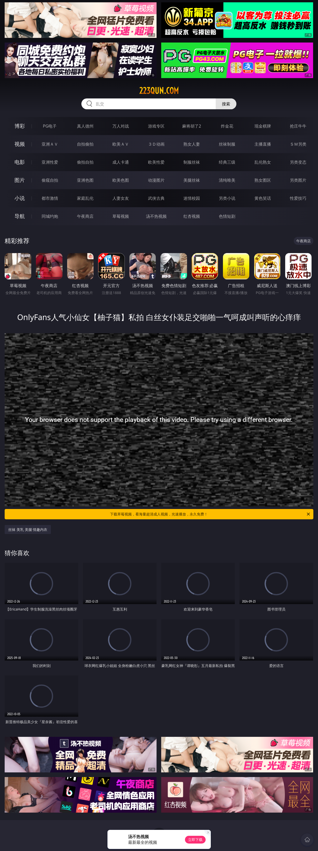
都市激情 (50, 198)
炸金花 (227, 126)
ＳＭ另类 (298, 144)
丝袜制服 (227, 144)
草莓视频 (120, 216)
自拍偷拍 (85, 144)
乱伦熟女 (262, 162)
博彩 (19, 125)
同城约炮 (50, 216)
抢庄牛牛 (298, 126)
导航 (19, 216)
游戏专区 (156, 126)
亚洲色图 (85, 180)
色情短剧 (227, 216)
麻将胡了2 (191, 126)
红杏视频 (191, 216)
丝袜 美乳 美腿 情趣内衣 (27, 529)
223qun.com (159, 91)
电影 (19, 161)
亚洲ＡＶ (50, 144)
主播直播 (262, 144)
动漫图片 (156, 180)
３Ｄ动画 (156, 144)
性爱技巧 (298, 198)
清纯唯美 (227, 180)
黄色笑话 (262, 198)
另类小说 (227, 198)
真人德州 (85, 126)
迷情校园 (191, 198)
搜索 (226, 104)
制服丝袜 (191, 162)
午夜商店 (85, 216)
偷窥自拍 (50, 180)
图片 (19, 180)
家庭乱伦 (85, 198)
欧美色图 (120, 180)
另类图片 (298, 180)
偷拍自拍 (85, 162)
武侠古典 (156, 198)
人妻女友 (120, 198)
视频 (19, 143)
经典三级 (227, 162)
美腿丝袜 (191, 180)
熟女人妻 (191, 144)
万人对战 (120, 126)
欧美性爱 (156, 162)
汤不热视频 (156, 216)
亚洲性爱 (50, 162)
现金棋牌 (262, 126)
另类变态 (298, 162)
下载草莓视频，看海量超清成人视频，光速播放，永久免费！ (210, 514)
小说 (19, 198)
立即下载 (195, 839)
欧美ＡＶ (120, 144)
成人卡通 (120, 162)
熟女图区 (262, 180)
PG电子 (50, 126)
